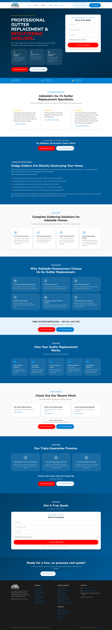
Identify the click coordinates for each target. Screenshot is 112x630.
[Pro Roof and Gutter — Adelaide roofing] (15, 5)
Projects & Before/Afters (64, 614)
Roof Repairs (37, 599)
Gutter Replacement (39, 592)
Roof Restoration (38, 588)
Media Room (61, 618)
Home (29, 5)
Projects (50, 5)
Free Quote (94, 5)
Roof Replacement (39, 590)
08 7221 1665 (97, 1)
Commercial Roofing (39, 601)
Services (36, 5)
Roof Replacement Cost (63, 597)
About (56, 5)
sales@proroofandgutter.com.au (91, 590)
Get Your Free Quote (20, 69)
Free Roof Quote (62, 588)
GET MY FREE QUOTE (56, 542)
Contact (62, 5)
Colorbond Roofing (39, 597)
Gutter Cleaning (61, 594)
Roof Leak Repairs (62, 592)
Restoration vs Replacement (65, 603)
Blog (59, 616)
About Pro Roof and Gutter (64, 611)
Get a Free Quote (48, 574)
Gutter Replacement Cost (64, 601)
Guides (43, 5)
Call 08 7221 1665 (38, 69)
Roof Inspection (38, 603)
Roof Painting (37, 594)
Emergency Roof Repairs (64, 590)
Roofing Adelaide (62, 609)
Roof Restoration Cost (63, 599)
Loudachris (98, 627)
